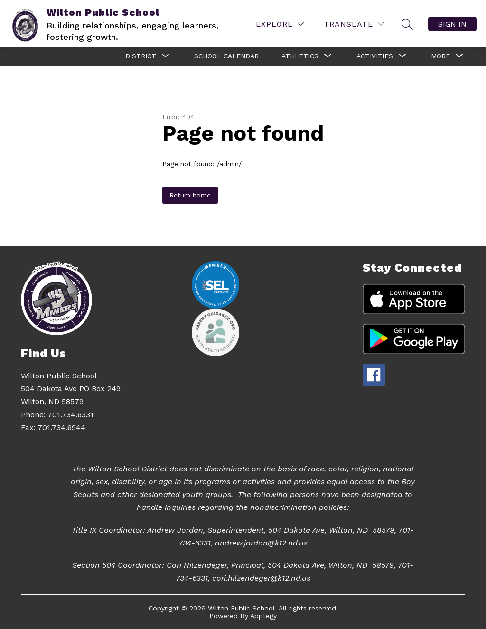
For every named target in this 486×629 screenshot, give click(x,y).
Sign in (452, 23)
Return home (190, 195)
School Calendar (226, 56)
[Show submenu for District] (140, 56)
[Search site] (407, 24)
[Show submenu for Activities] (374, 56)
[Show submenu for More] (440, 56)
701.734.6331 (70, 414)
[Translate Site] (353, 24)
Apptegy (263, 616)
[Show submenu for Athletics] (299, 56)
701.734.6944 (61, 427)
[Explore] (279, 24)
